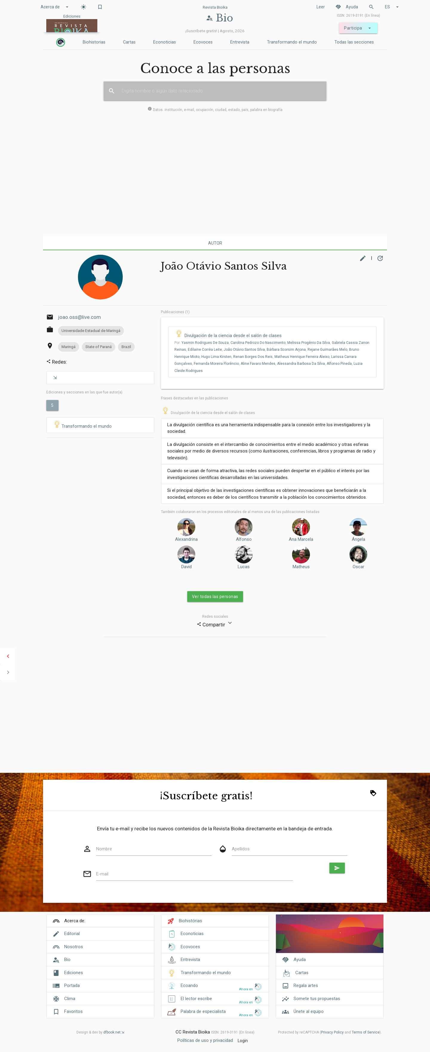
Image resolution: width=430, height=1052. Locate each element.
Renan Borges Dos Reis (253, 357)
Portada (72, 985)
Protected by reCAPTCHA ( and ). (330, 1032)
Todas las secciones (354, 42)
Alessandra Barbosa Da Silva (301, 364)
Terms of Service (366, 1032)
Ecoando (189, 985)
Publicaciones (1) (175, 312)
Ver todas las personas (215, 596)
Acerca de (55, 6)
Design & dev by (100, 1032)
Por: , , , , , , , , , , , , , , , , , (271, 357)
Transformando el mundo (292, 42)
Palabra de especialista (203, 1011)
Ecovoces (203, 42)
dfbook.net (112, 1032)
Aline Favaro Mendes (258, 364)
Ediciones (73, 972)
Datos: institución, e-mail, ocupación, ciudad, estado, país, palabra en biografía (215, 110)
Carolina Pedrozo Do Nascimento (258, 343)
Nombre (104, 849)
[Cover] (329, 937)
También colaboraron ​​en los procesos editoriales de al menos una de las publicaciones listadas (240, 512)
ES (392, 6)
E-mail (102, 874)
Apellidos (241, 849)
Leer (321, 6)
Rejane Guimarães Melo (327, 349)
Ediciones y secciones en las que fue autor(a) (84, 392)
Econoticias (164, 42)
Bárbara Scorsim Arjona (286, 349)
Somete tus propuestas (317, 998)
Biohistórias (190, 920)
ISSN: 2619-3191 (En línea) (358, 15)
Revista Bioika (215, 7)
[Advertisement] (215, 173)
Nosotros (73, 946)
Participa (358, 28)
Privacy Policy (332, 1032)
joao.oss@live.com (79, 317)
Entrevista (239, 42)
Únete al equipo (309, 1011)
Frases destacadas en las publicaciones (194, 398)
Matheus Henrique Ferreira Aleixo (301, 357)
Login (243, 1040)
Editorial (72, 933)
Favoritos (73, 1011)
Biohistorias (94, 42)
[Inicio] (61, 42)
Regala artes (306, 985)
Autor (215, 243)
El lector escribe (196, 998)
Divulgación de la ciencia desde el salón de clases (233, 335)
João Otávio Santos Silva (244, 349)
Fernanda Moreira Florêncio (216, 364)
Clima (69, 998)
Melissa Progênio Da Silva (308, 343)
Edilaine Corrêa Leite (205, 349)
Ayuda (346, 6)
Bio (67, 959)
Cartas (129, 42)
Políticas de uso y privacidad (205, 1040)
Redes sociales (215, 616)
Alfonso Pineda (339, 364)
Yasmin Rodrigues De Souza (205, 343)
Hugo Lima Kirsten (216, 357)
